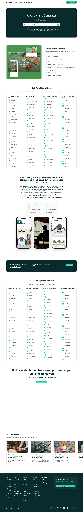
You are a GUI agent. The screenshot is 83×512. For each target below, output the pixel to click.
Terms (51, 30)
